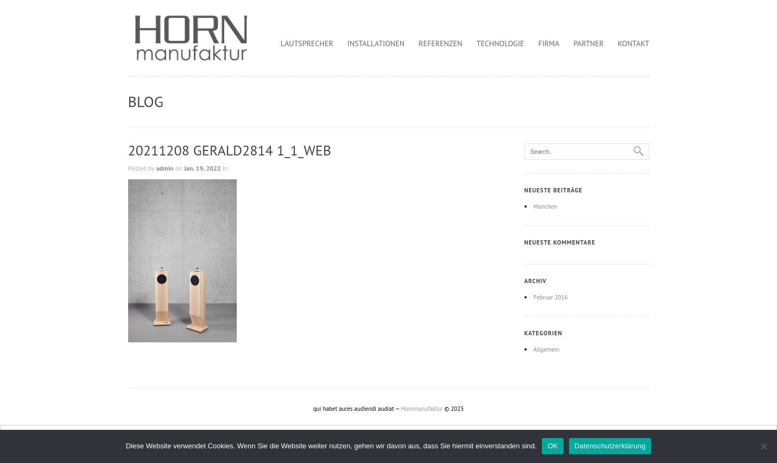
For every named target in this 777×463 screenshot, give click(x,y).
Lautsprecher (307, 43)
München (545, 206)
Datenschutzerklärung (610, 446)
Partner (588, 43)
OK (552, 446)
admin (165, 168)
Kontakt (633, 43)
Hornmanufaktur (422, 408)
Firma (548, 43)
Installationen (376, 43)
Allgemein (547, 349)
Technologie (501, 43)
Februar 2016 (551, 297)
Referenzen (440, 43)
